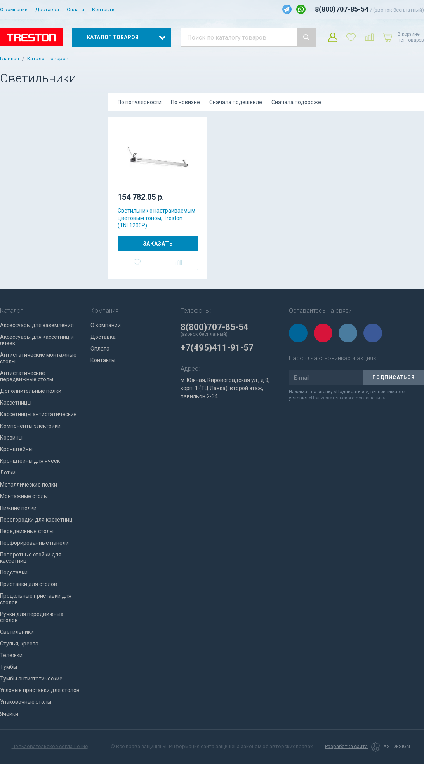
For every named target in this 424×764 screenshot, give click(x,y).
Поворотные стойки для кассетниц (30, 557)
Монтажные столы (24, 496)
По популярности (140, 102)
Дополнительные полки (30, 391)
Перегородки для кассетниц (36, 519)
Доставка (47, 9)
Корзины (11, 437)
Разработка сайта (346, 746)
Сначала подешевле (235, 102)
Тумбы (8, 667)
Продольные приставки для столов (35, 599)
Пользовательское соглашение (50, 746)
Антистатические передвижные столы (26, 376)
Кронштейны (16, 449)
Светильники (17, 632)
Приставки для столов (28, 584)
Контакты (104, 9)
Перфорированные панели (34, 543)
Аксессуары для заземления (37, 325)
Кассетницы (15, 402)
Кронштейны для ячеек (30, 461)
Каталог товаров (48, 58)
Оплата (75, 9)
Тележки (11, 655)
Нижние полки (18, 508)
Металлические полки (28, 484)
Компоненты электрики (30, 426)
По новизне (185, 102)
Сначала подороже (296, 102)
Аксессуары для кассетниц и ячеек (37, 340)
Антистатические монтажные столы (38, 358)
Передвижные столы (27, 531)
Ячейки (9, 714)
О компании (14, 9)
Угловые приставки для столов (40, 690)
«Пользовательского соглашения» (347, 398)
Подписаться (393, 377)
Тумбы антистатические (31, 678)
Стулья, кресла (19, 643)
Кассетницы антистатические (38, 414)
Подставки (14, 572)
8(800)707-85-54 (341, 9)
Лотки (8, 472)
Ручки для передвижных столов (31, 617)
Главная (9, 58)
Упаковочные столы (25, 702)
